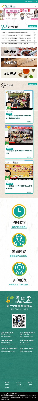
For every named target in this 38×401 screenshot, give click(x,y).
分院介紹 (18, 385)
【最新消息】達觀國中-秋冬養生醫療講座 (17, 32)
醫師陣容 (7, 385)
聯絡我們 (30, 1)
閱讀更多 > (29, 122)
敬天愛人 (18, 382)
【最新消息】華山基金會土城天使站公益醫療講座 (19, 35)
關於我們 (30, 382)
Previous (7, 16)
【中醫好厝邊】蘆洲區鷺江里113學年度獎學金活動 (19, 152)
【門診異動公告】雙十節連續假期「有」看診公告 (19, 41)
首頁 (26, 1)
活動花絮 (9, 113)
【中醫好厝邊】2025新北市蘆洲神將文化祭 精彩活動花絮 (19, 187)
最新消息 (7, 382)
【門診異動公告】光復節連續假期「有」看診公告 (19, 38)
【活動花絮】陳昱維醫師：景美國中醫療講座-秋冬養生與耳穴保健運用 (18, 117)
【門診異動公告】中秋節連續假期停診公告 (18, 43)
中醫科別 (30, 385)
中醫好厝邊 (9, 148)
